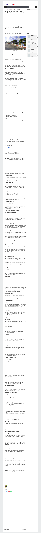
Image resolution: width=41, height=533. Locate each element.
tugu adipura (12, 147)
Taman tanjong (8, 147)
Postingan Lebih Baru (6, 529)
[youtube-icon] (35, 2)
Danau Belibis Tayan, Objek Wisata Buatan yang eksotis (33, 42)
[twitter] (7, 491)
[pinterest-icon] (36, 2)
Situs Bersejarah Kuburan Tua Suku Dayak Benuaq (33, 50)
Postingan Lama (24, 529)
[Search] (32, 7)
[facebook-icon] (33, 2)
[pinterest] (9, 491)
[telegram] (12, 491)
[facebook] (5, 491)
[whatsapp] (11, 491)
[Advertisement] (15, 20)
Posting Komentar (15, 14)
